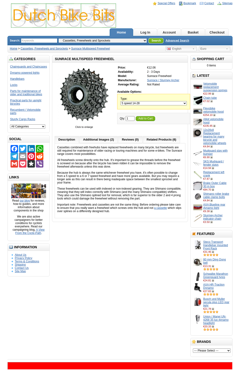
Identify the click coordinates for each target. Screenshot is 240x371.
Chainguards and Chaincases (28, 66)
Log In (145, 32)
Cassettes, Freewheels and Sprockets (44, 48)
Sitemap (227, 3)
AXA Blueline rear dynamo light (214, 206)
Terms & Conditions (27, 261)
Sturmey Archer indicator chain (213, 217)
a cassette (160, 208)
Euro (203, 48)
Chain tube (210, 97)
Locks (13, 85)
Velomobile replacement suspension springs (215, 87)
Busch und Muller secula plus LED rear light (216, 302)
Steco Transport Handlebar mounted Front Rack (215, 245)
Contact (209, 3)
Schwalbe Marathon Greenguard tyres (215, 275)
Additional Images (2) (98, 139)
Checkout (217, 32)
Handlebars (17, 78)
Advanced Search (177, 40)
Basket (193, 32)
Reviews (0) (130, 139)
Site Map (20, 271)
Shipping (20, 264)
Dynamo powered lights (24, 72)
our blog (25, 200)
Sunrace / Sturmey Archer (163, 80)
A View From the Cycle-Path (30, 231)
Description (66, 139)
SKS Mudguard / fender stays (213, 163)
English (174, 48)
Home (121, 32)
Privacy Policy (23, 258)
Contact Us (22, 268)
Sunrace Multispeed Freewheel (90, 48)
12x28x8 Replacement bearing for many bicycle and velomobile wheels (214, 136)
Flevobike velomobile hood (213, 110)
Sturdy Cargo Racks (22, 119)
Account (169, 32)
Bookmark (190, 3)
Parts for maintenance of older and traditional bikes (26, 92)
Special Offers (166, 3)
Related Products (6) (161, 139)
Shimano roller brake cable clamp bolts (216, 195)
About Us (20, 254)
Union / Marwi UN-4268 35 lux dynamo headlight (216, 320)
